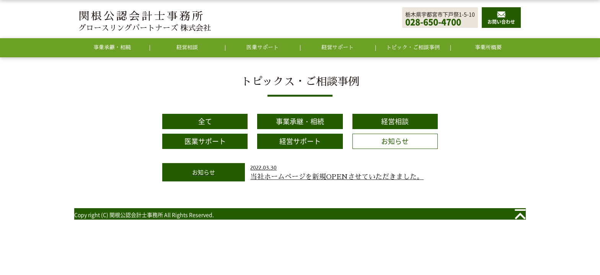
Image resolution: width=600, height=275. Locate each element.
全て (205, 121)
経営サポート (300, 141)
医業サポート (205, 141)
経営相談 (395, 121)
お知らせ (395, 141)
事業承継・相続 (300, 121)
